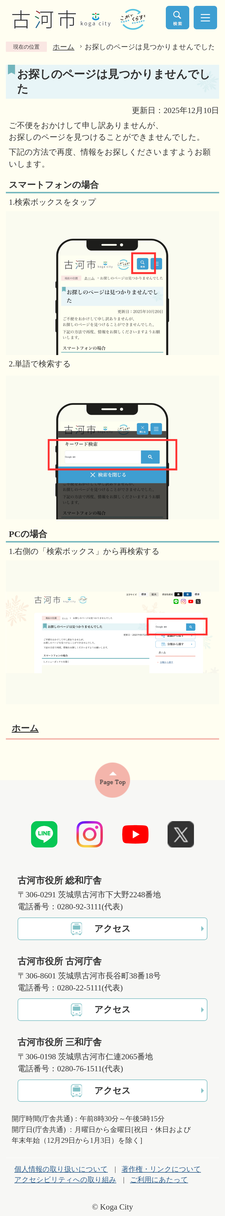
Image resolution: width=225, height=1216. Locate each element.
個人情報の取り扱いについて (61, 1169)
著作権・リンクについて (161, 1169)
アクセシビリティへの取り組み (65, 1179)
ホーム (63, 47)
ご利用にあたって (159, 1179)
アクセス (112, 929)
